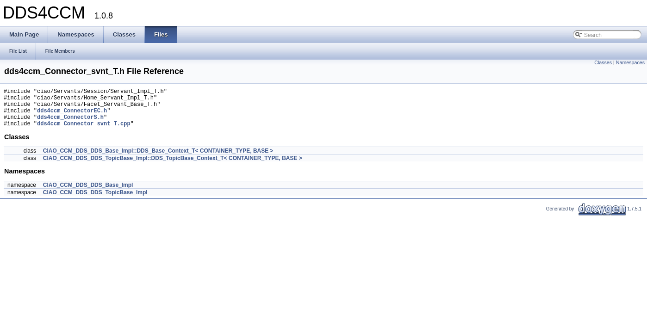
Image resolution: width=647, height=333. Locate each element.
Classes (603, 62)
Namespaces (630, 62)
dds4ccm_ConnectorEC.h (72, 116)
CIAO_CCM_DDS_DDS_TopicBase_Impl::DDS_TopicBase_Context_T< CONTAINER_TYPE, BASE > (172, 166)
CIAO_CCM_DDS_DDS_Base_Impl (88, 193)
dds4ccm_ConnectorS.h (70, 124)
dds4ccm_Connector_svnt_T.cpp (84, 132)
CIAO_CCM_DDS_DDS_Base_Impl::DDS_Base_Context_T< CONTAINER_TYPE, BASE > (158, 159)
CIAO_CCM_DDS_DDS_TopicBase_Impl (95, 200)
